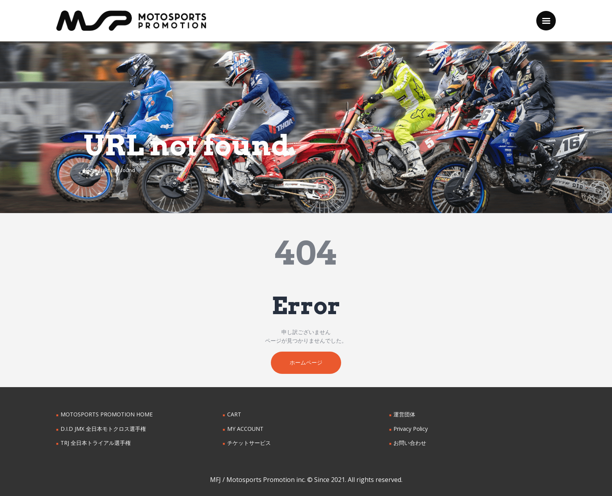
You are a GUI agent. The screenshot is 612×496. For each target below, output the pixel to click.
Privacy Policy (410, 428)
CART (234, 414)
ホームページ (306, 362)
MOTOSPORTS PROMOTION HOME (106, 414)
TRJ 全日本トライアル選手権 (95, 443)
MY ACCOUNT (245, 428)
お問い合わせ (409, 443)
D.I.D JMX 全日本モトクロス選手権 (103, 428)
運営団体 (404, 414)
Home (91, 170)
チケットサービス (249, 443)
